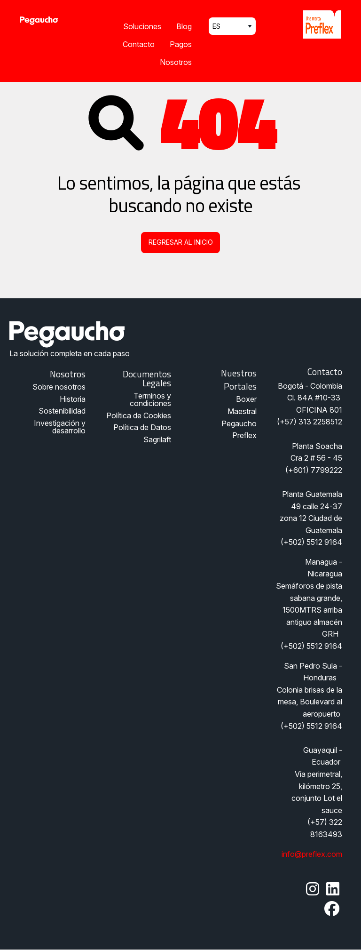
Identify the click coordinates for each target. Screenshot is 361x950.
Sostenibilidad (62, 410)
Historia (73, 399)
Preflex (244, 435)
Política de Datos (142, 427)
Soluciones (142, 26)
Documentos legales (147, 378)
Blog (184, 26)
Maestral (242, 411)
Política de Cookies (138, 415)
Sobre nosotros (59, 386)
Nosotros (176, 62)
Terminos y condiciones (150, 399)
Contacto (139, 44)
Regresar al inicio (181, 242)
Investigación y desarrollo (60, 426)
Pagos (181, 44)
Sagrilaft (157, 439)
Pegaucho (239, 423)
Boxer (246, 399)
